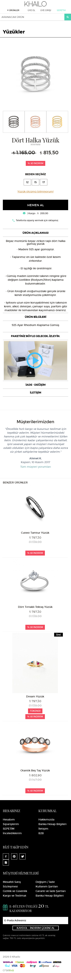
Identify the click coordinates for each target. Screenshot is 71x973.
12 (27, 182)
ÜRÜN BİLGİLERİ (35, 317)
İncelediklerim (12, 833)
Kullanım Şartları (47, 886)
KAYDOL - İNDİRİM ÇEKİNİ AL (36, 928)
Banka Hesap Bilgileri (52, 824)
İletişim (43, 828)
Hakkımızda (46, 819)
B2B (41, 833)
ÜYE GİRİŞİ (45, 10)
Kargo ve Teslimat (14, 895)
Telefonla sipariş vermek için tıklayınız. (37, 220)
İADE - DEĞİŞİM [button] (36, 384)
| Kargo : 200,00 (35, 213)
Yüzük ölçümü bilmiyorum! (35, 191)
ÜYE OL (31, 10)
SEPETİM (61, 10)
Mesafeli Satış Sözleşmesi (12, 884)
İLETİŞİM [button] (35, 392)
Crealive (8, 970)
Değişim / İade (45, 882)
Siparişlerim (11, 824)
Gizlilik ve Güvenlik (15, 891)
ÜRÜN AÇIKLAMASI (35, 233)
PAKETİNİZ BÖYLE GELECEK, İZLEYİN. (35, 336)
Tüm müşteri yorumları (35, 466)
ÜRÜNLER (13, 10)
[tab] (35, 233)
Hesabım (9, 819)
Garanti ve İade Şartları (51, 891)
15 (35, 182)
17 (43, 182)
